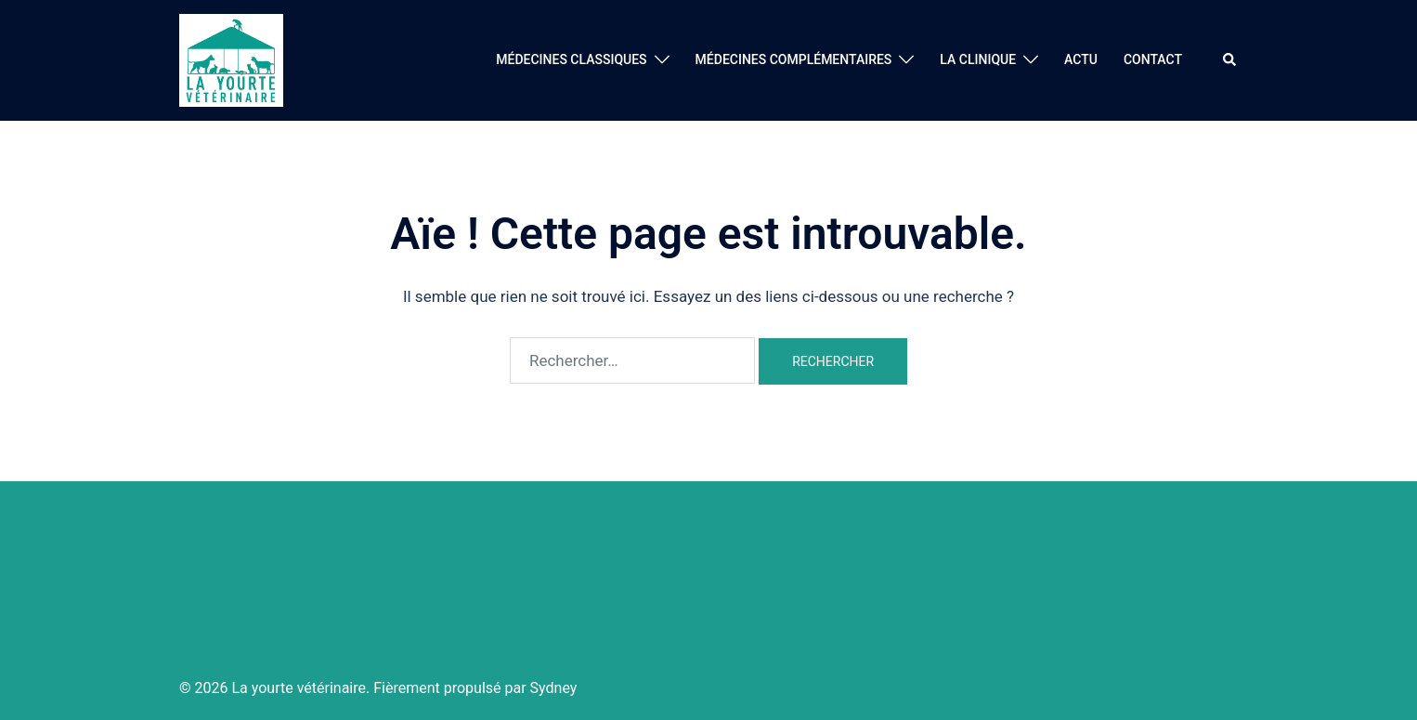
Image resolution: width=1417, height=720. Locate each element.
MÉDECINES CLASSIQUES (571, 59)
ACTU (1081, 59)
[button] (1230, 60)
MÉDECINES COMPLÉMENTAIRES (794, 59)
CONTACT (1153, 59)
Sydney (554, 688)
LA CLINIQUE (978, 59)
